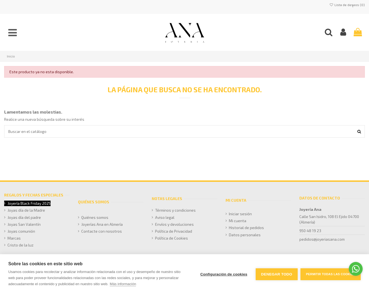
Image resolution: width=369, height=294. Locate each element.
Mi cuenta (237, 220)
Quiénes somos (94, 217)
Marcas (14, 238)
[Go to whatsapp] (356, 269)
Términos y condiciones (175, 210)
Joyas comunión (21, 231)
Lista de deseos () (347, 5)
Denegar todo (276, 274)
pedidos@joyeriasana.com (322, 239)
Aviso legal (164, 217)
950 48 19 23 (310, 230)
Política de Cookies (171, 238)
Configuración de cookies (223, 274)
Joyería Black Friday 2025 (29, 203)
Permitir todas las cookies (330, 274)
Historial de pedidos (246, 227)
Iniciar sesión (240, 213)
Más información (123, 284)
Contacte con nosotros (101, 231)
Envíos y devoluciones (174, 224)
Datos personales (245, 234)
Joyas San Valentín (24, 224)
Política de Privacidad (173, 231)
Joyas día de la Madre (26, 210)
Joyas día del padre (24, 217)
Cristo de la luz (20, 245)
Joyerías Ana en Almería (102, 224)
